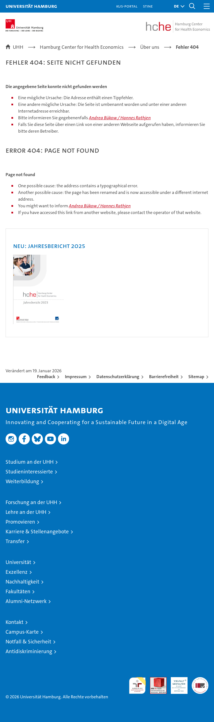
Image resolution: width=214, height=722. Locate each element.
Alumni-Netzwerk (26, 601)
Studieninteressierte (29, 471)
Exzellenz (17, 571)
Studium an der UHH (30, 461)
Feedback (46, 377)
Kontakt (14, 622)
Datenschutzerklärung (117, 377)
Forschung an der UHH (31, 502)
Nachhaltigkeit (22, 581)
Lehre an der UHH (26, 512)
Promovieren (20, 521)
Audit (155, 680)
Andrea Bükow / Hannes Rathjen (120, 118)
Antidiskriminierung (29, 651)
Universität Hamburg (31, 6)
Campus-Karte (22, 631)
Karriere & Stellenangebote (37, 531)
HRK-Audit (176, 683)
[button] (178, 6)
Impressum (76, 377)
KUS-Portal (126, 6)
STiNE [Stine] (148, 6)
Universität (18, 562)
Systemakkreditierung (200, 680)
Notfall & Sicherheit (28, 641)
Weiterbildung (22, 481)
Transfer (15, 541)
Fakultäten (18, 591)
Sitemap (196, 377)
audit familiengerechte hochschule (137, 685)
